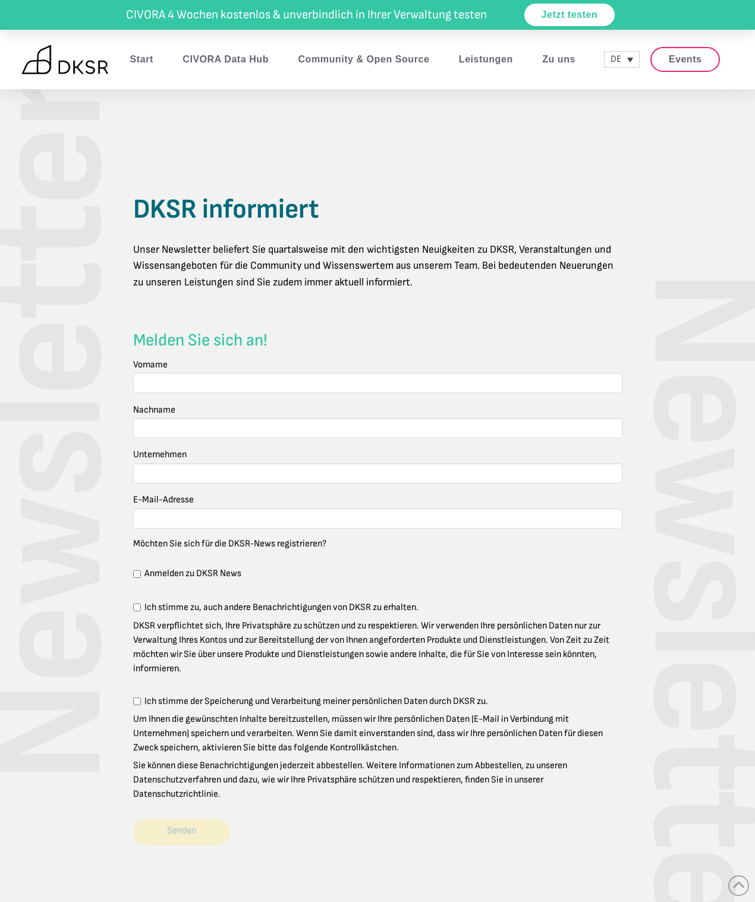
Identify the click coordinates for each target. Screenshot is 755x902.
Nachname (377, 420)
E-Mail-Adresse (377, 510)
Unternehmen (377, 465)
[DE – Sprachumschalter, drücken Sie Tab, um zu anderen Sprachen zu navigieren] (622, 59)
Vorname (377, 375)
